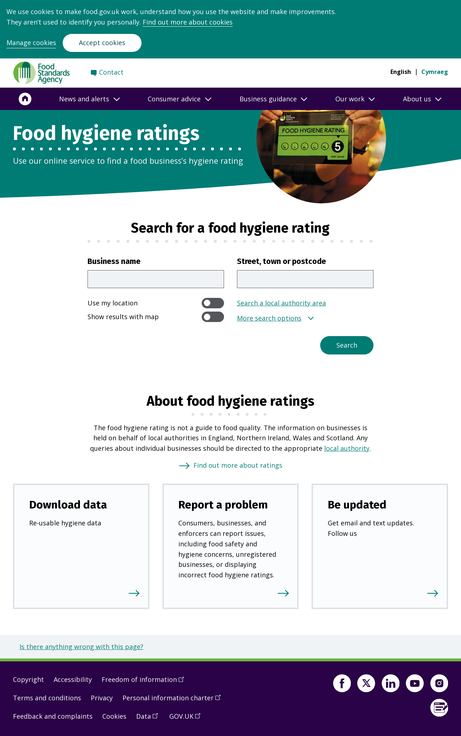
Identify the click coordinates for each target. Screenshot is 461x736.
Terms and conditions (47, 697)
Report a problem (223, 504)
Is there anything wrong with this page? (81, 646)
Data (149, 718)
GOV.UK (187, 718)
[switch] (213, 303)
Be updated (357, 504)
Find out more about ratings (237, 465)
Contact (111, 72)
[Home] (25, 99)
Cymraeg (434, 72)
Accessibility (73, 679)
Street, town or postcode (281, 261)
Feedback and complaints (53, 716)
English (400, 72)
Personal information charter (173, 700)
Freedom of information (145, 681)
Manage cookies (31, 42)
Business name (114, 261)
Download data (68, 504)
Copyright (28, 679)
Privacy (102, 697)
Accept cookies (102, 42)
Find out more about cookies (188, 22)
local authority (347, 448)
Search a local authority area (281, 303)
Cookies (114, 716)
